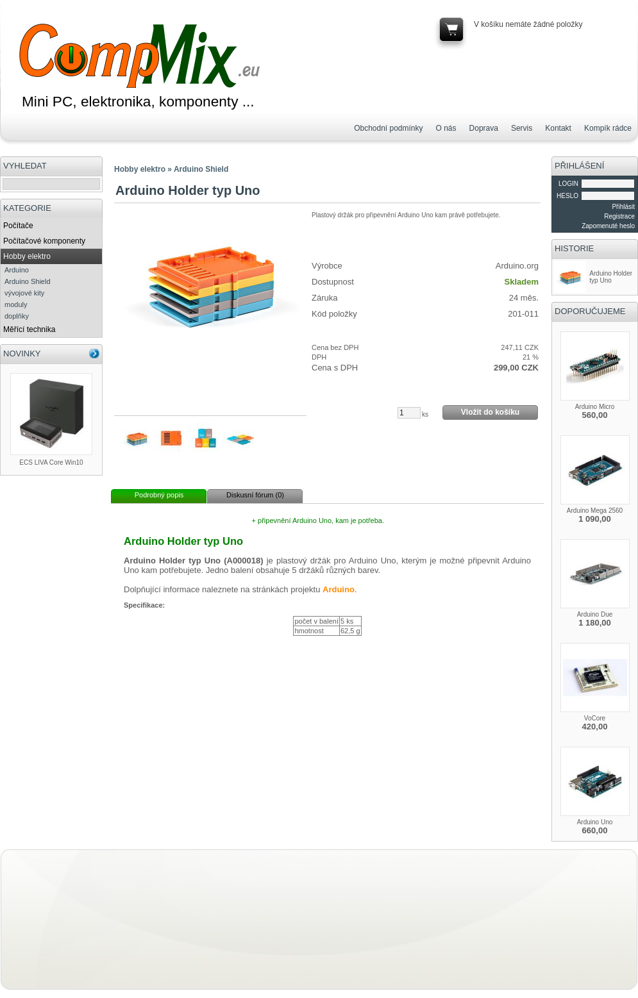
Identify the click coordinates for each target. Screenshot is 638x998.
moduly (15, 304)
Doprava (483, 128)
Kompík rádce (608, 128)
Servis (521, 128)
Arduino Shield (27, 281)
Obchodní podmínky (388, 128)
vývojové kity (24, 293)
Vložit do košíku (490, 412)
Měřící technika (29, 329)
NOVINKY (22, 353)
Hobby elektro (27, 256)
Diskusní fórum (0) (255, 495)
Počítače (18, 225)
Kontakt (558, 128)
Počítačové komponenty (44, 241)
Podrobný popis (159, 495)
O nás (446, 128)
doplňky (16, 316)
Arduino (16, 270)
